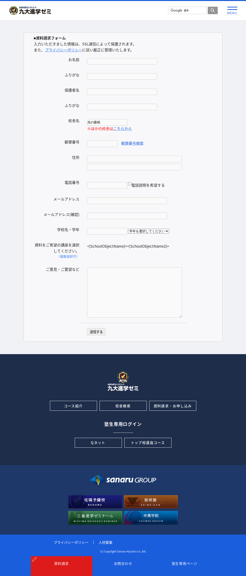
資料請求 (61, 569)
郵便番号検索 (132, 143)
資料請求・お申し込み (173, 405)
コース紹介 (73, 405)
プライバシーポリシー (63, 50)
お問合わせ (123, 569)
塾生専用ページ (184, 569)
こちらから (122, 128)
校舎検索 (123, 405)
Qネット (98, 442)
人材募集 (105, 542)
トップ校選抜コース (148, 442)
